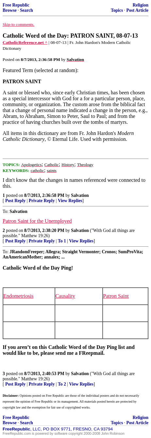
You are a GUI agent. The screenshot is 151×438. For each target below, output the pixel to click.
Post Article (137, 10)
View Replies (70, 200)
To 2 (62, 384)
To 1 (62, 240)
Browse (10, 10)
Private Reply (42, 200)
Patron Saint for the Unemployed (37, 221)
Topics (117, 10)
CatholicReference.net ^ (25, 42)
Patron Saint (116, 296)
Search (26, 10)
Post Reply (15, 200)
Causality (65, 296)
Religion (140, 5)
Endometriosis (18, 296)
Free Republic (16, 5)
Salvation (80, 195)
